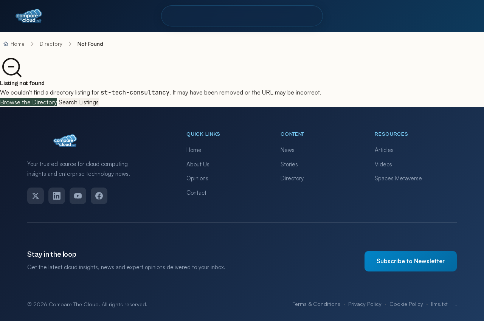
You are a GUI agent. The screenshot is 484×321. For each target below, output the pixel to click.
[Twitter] (35, 196)
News (288, 150)
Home (194, 150)
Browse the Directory (28, 102)
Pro (220, 15)
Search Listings (79, 102)
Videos (383, 164)
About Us (197, 164)
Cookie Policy (406, 304)
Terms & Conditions (316, 304)
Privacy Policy (365, 304)
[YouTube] (78, 196)
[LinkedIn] (56, 196)
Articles (384, 150)
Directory (186, 15)
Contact (302, 15)
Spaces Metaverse (398, 178)
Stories (289, 164)
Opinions (197, 178)
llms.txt (439, 304)
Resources (258, 15)
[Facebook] (99, 196)
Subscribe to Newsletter (411, 261)
